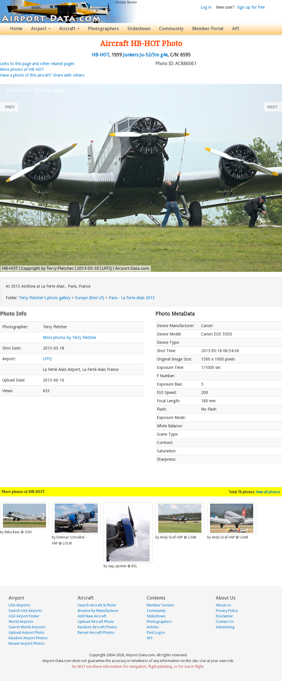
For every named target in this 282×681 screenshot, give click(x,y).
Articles (153, 627)
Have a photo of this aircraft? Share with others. (42, 75)
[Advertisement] (72, 439)
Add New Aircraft (92, 616)
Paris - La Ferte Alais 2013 (132, 297)
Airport (41, 28)
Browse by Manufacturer (98, 610)
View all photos (268, 492)
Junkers (130, 55)
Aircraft (69, 28)
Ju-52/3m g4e (154, 55)
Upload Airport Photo (26, 632)
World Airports (21, 621)
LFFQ (47, 358)
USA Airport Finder (24, 616)
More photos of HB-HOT (22, 69)
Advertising (225, 627)
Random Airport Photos (28, 638)
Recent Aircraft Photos (96, 632)
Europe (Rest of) (89, 297)
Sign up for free (251, 7)
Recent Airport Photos (27, 643)
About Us (223, 605)
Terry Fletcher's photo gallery (44, 297)
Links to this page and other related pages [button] (37, 63)
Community (171, 28)
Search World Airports (27, 627)
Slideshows (138, 28)
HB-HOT (100, 55)
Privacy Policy (227, 610)
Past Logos (156, 632)
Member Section (160, 605)
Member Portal (208, 28)
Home (16, 28)
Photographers (103, 28)
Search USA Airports (25, 610)
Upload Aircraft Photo (96, 621)
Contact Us (225, 621)
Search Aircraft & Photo (97, 605)
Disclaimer (224, 616)
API (235, 28)
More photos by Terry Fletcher (69, 337)
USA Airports (19, 605)
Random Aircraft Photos (97, 627)
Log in (206, 7)
